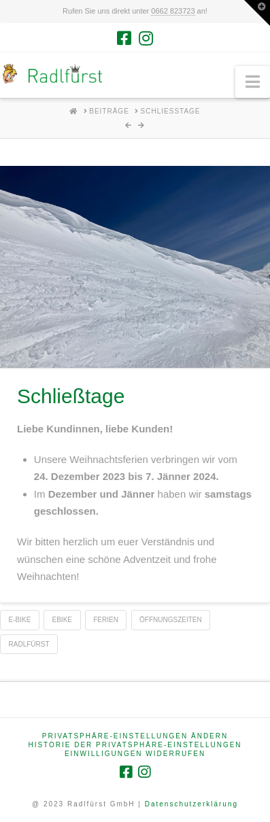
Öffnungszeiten (170, 619)
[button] (252, 82)
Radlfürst (29, 644)
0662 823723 (173, 11)
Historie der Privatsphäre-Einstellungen (134, 745)
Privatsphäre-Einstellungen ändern (135, 736)
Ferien (105, 619)
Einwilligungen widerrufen (135, 753)
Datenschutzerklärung (191, 804)
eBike (62, 619)
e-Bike (20, 619)
